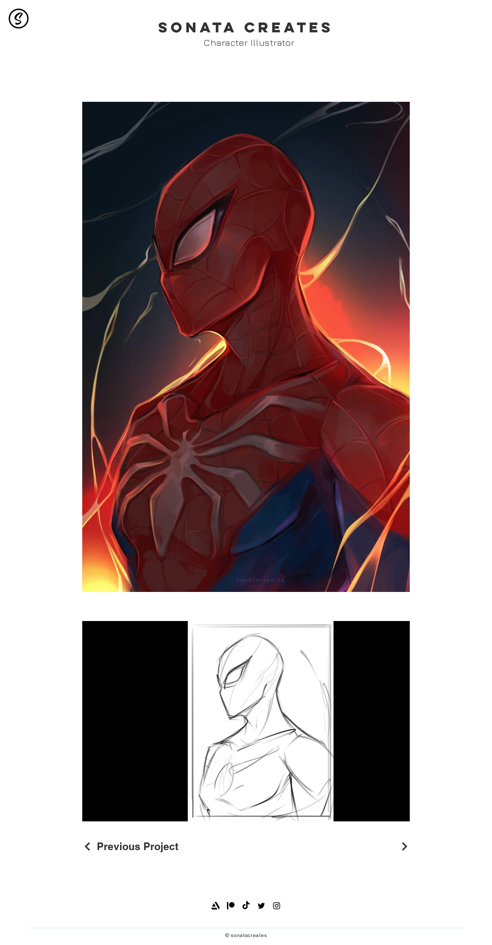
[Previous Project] (130, 846)
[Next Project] (403, 846)
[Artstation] (215, 905)
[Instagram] (276, 905)
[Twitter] (261, 905)
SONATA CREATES (246, 27)
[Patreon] (230, 905)
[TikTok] (246, 905)
